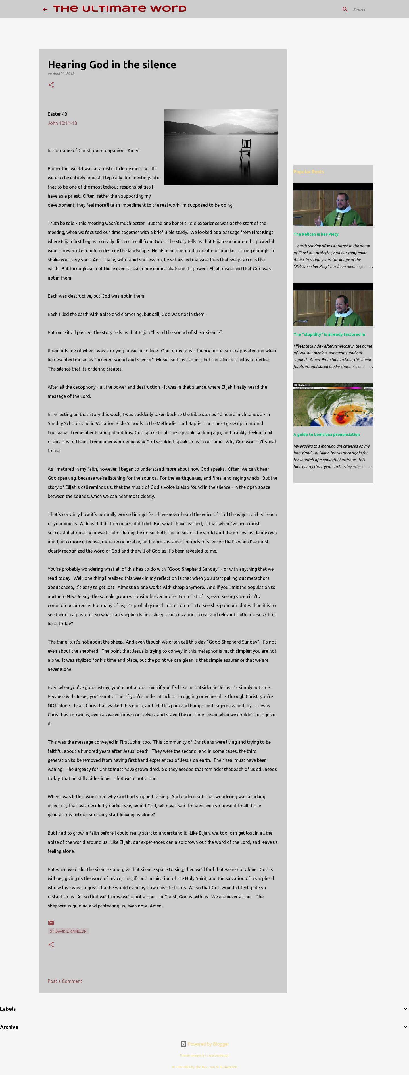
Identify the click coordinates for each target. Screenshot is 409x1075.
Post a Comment (65, 981)
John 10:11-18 (62, 123)
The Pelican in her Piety (316, 234)
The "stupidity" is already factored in (329, 334)
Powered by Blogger (204, 1044)
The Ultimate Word (120, 9)
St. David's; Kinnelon (68, 931)
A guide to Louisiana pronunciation (326, 434)
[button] (51, 85)
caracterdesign (218, 1055)
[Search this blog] (338, 9)
